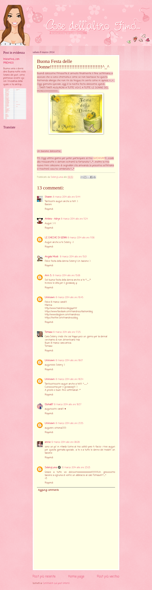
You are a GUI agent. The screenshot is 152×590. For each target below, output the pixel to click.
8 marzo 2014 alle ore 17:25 (67, 332)
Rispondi (49, 209)
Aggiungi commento (48, 490)
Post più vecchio (108, 576)
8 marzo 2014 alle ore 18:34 (69, 379)
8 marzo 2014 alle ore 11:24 (74, 219)
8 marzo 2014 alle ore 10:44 (66, 197)
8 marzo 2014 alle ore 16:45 (69, 297)
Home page (76, 576)
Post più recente (44, 576)
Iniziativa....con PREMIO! (11, 61)
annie (48, 442)
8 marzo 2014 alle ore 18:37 (67, 404)
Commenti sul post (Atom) (56, 583)
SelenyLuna (51, 467)
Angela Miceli (52, 256)
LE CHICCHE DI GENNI (56, 238)
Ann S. (48, 275)
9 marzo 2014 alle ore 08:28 (65, 442)
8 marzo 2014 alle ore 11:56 (81, 238)
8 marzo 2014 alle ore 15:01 (73, 256)
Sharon (48, 197)
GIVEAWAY (99, 158)
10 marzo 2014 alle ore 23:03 (76, 467)
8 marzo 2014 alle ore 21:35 (69, 423)
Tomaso (48, 332)
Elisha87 (49, 404)
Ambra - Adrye (52, 219)
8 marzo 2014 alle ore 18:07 (69, 360)
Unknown (50, 297)
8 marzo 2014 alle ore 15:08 (66, 275)
